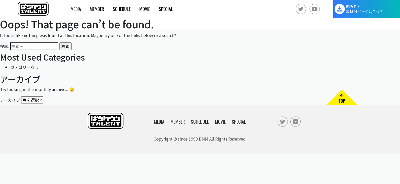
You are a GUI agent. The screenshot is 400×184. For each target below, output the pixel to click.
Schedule (122, 9)
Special (166, 9)
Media (76, 9)
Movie (144, 9)
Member (97, 9)
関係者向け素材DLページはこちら (364, 9)
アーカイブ (10, 100)
